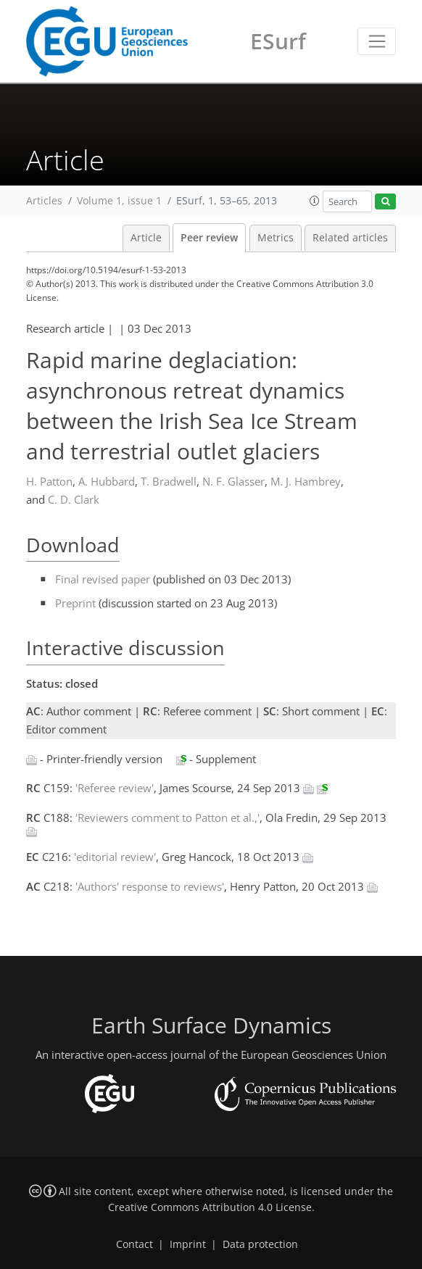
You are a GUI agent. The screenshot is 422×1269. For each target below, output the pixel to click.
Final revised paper (102, 579)
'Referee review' (114, 788)
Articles (44, 200)
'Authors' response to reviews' (149, 886)
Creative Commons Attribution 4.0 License (210, 1207)
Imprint (188, 1244)
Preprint (75, 603)
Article (146, 237)
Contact (134, 1244)
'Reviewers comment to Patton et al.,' (167, 817)
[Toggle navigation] (376, 41)
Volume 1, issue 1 (119, 200)
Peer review (209, 237)
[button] (315, 200)
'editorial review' (115, 856)
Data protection (260, 1244)
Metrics (275, 237)
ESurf (278, 41)
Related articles (350, 237)
